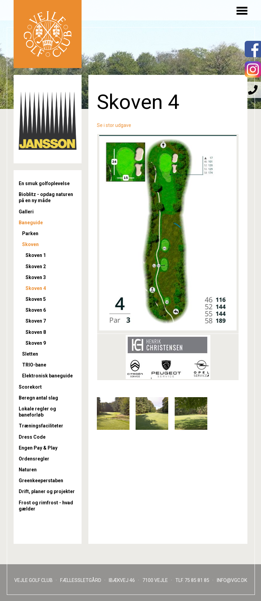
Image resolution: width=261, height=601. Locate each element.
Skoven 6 (35, 310)
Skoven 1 (35, 255)
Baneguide (31, 222)
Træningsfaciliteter (41, 425)
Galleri (26, 211)
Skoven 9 (35, 343)
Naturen (28, 469)
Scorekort (30, 387)
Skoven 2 (35, 266)
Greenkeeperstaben (41, 480)
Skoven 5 (35, 299)
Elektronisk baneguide (47, 375)
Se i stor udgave (114, 125)
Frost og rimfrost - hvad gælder (46, 505)
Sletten (30, 354)
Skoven (30, 244)
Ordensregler (34, 458)
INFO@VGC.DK (232, 580)
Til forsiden (48, 34)
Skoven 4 (35, 288)
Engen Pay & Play (38, 448)
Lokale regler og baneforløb (37, 412)
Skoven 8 (35, 332)
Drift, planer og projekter (47, 491)
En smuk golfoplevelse (44, 183)
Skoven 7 (35, 321)
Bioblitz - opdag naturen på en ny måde (46, 197)
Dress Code (32, 437)
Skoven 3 (35, 277)
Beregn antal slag (38, 398)
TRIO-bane (34, 365)
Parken (30, 233)
